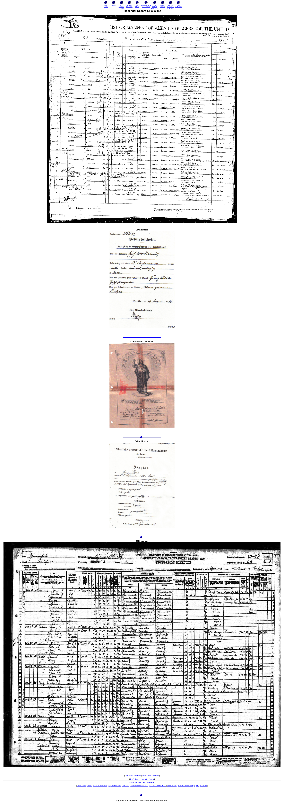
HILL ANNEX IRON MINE (157, 786)
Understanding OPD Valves (139, 786)
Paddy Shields (172, 786)
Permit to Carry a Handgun (186, 786)
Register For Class (115, 786)
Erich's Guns (134, 779)
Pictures (89, 786)
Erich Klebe (141, 782)
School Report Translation (150, 776)
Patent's (151, 779)
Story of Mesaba (201, 786)
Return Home (81, 786)
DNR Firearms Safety (100, 786)
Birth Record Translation (133, 776)
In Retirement (151, 782)
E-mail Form (133, 782)
